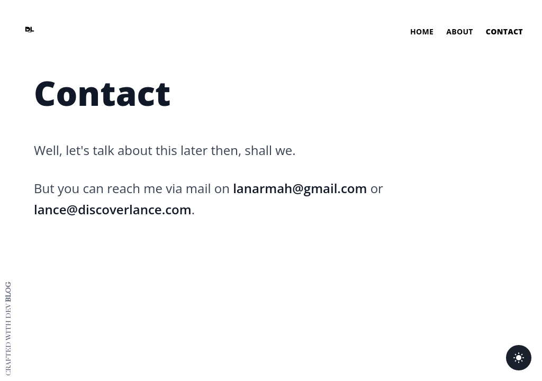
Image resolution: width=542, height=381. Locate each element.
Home (421, 31)
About (459, 31)
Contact (504, 31)
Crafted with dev (8, 329)
